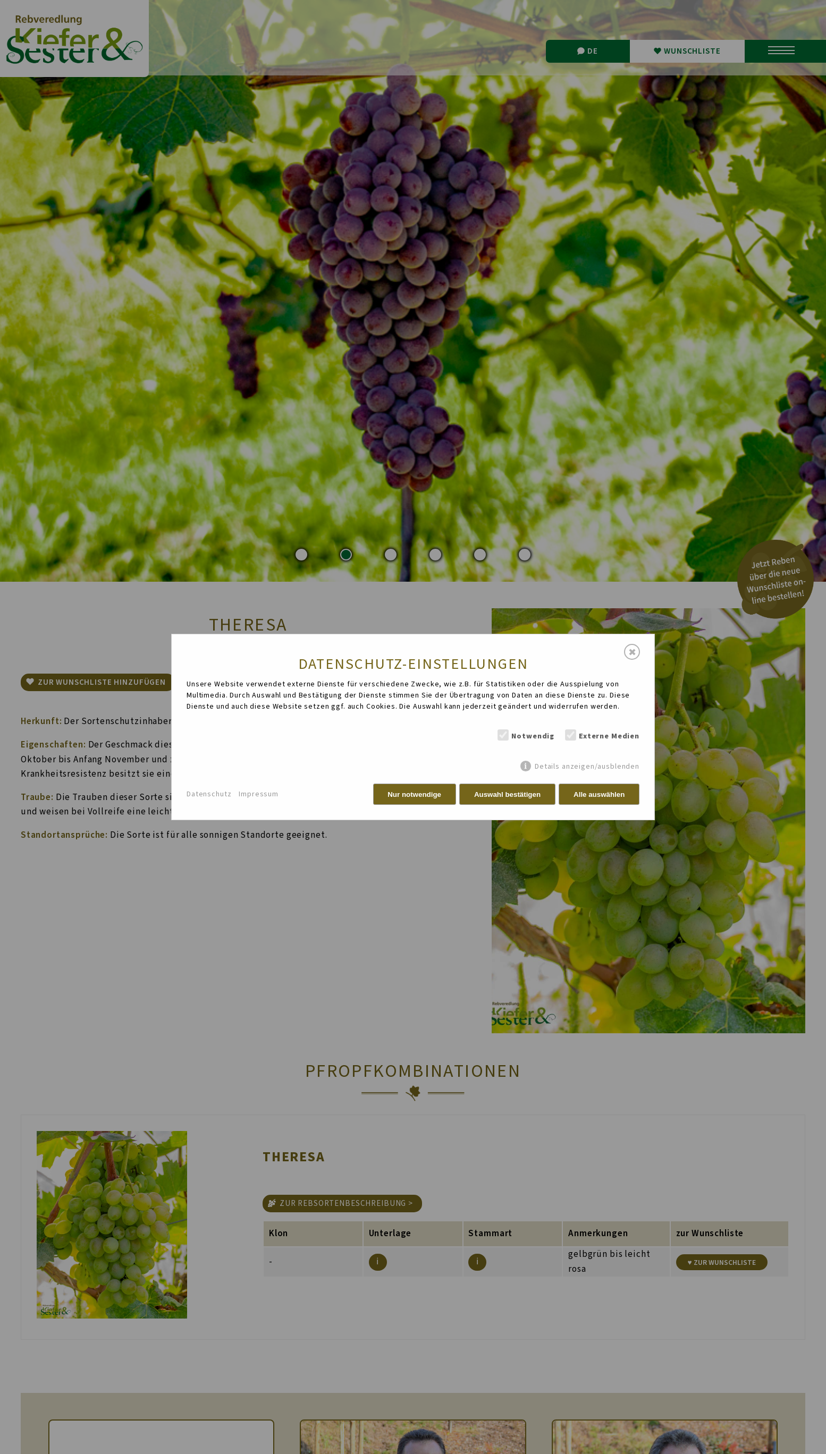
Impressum (259, 794)
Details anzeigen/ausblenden (587, 766)
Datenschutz (209, 794)
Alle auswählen (599, 794)
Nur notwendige (414, 794)
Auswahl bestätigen (507, 794)
